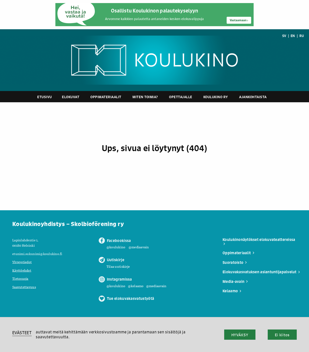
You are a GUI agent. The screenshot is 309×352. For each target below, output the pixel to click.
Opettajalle (180, 97)
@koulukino (115, 247)
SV (284, 36)
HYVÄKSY (239, 334)
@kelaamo (136, 285)
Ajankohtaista (253, 97)
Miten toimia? (145, 97)
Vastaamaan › (239, 20)
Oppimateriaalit (105, 97)
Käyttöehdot (21, 270)
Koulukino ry (215, 97)
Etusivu (44, 97)
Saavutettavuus (24, 287)
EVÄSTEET (22, 332)
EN (293, 36)
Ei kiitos (282, 334)
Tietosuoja (20, 278)
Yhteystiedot (22, 262)
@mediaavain (139, 247)
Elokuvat (70, 97)
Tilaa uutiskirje (118, 266)
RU (301, 36)
